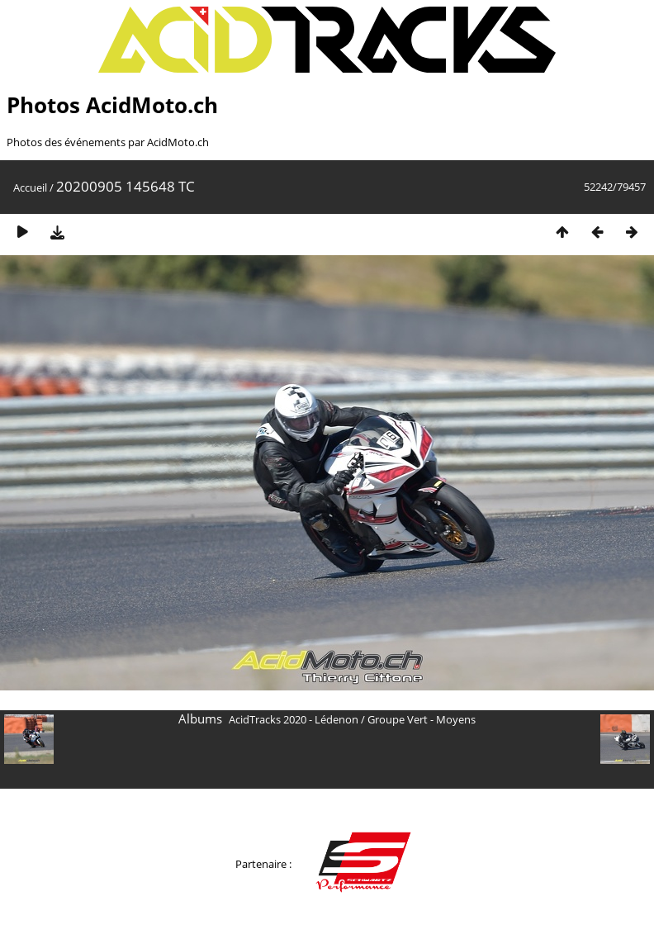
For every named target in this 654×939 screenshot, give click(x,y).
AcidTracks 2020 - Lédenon (293, 719)
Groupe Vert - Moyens (421, 719)
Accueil (30, 187)
